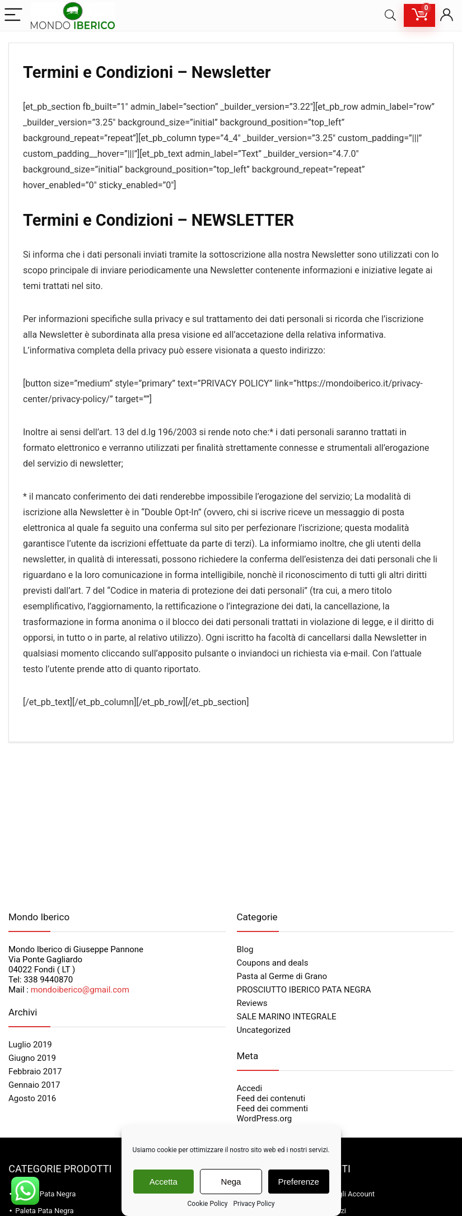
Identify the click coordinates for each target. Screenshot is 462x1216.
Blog (245, 949)
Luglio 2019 (30, 1045)
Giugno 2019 (32, 1058)
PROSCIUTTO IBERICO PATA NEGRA (304, 990)
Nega (231, 1181)
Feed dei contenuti (271, 1098)
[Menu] (13, 15)
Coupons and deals (273, 963)
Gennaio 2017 (34, 1085)
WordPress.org (264, 1118)
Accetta (164, 1181)
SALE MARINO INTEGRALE (287, 1017)
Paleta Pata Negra (44, 1210)
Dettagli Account (348, 1194)
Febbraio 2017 (35, 1071)
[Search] (390, 15)
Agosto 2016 (32, 1098)
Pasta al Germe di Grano (282, 976)
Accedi (250, 1088)
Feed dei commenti (273, 1108)
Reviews (252, 1003)
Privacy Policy (254, 1204)
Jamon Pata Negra (45, 1194)
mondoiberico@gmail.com (80, 990)
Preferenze (298, 1181)
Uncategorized (264, 1030)
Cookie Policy (208, 1204)
